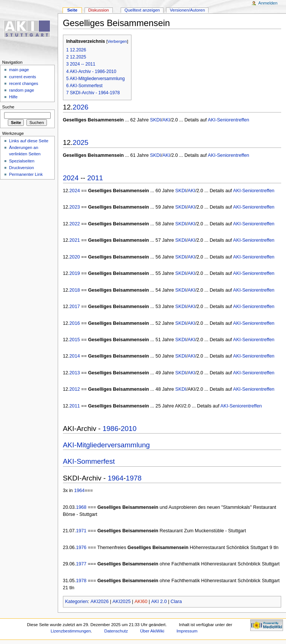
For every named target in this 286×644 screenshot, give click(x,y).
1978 (134, 478)
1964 (115, 478)
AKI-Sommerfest (89, 461)
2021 (74, 240)
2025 (80, 142)
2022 (74, 223)
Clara (176, 601)
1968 (81, 507)
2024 (71, 178)
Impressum (187, 631)
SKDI (155, 120)
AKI (166, 120)
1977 (81, 564)
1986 (110, 428)
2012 (74, 389)
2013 (74, 372)
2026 (80, 107)
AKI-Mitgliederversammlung (106, 445)
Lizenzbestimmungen (71, 631)
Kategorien (76, 601)
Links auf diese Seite (28, 141)
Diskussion (98, 10)
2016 (74, 323)
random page (21, 90)
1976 (81, 547)
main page (19, 69)
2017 (74, 306)
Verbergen (117, 41)
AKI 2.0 (159, 601)
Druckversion (21, 167)
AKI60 (140, 601)
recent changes (23, 83)
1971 (81, 530)
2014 (74, 356)
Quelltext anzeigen (142, 10)
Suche (8, 107)
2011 (95, 178)
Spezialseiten (21, 161)
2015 (74, 339)
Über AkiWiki (152, 631)
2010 (128, 428)
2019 (74, 273)
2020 (74, 257)
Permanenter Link (25, 174)
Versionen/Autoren (187, 10)
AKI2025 (121, 601)
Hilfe (13, 97)
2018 (74, 290)
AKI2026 (99, 601)
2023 (74, 207)
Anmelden (268, 3)
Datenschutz (116, 631)
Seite (72, 10)
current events (22, 76)
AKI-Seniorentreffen (228, 120)
